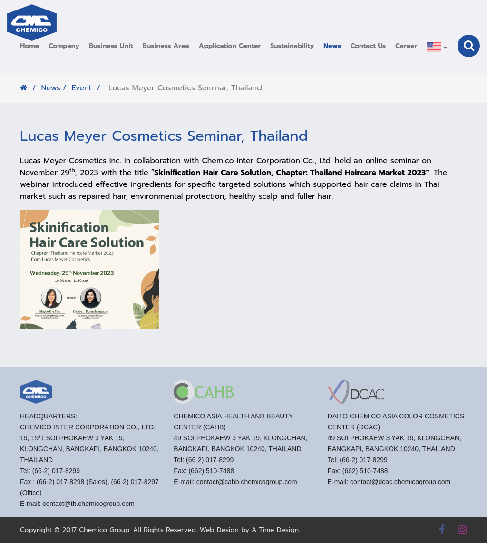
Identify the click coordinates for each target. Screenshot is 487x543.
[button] (64, 46)
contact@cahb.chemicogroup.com (246, 485)
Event (81, 88)
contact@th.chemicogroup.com (88, 507)
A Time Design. (276, 530)
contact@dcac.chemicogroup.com (400, 485)
